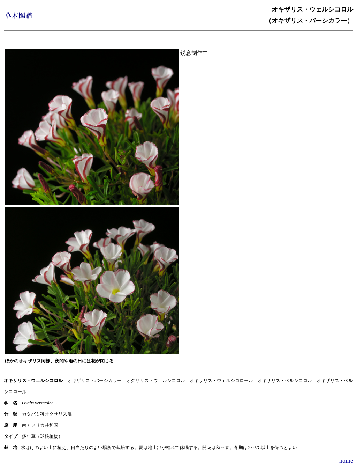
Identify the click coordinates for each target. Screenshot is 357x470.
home (346, 460)
